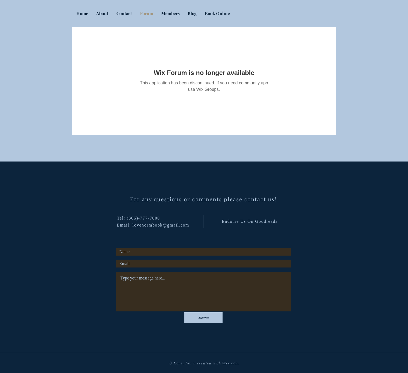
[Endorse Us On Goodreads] (250, 221)
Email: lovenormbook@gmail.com (153, 225)
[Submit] (203, 317)
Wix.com (230, 363)
